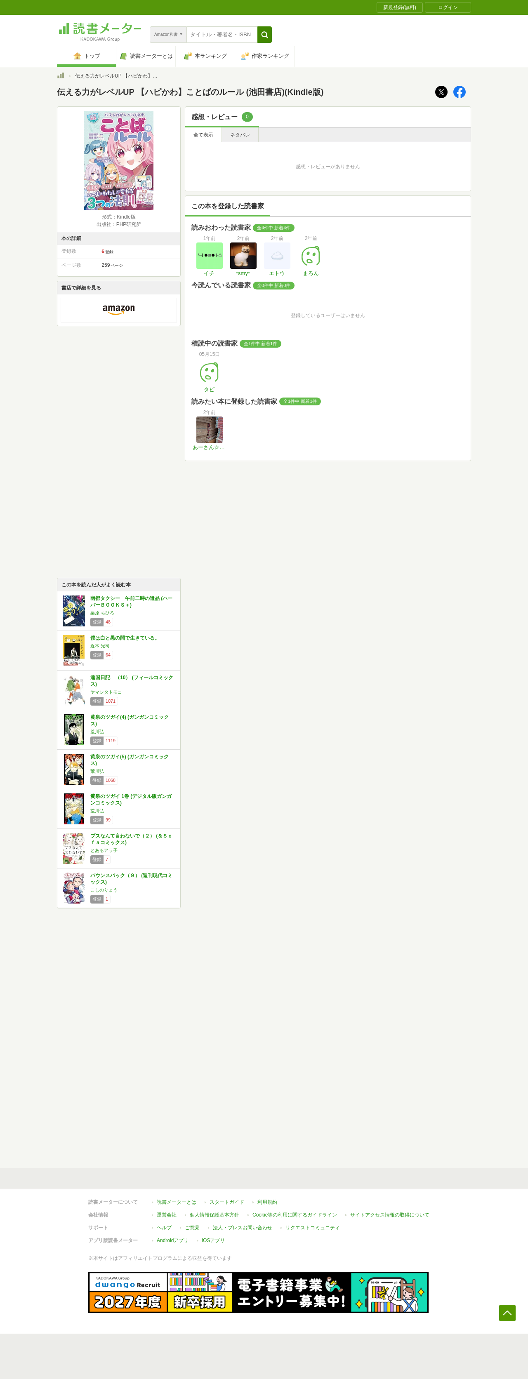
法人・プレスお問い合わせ (242, 1227)
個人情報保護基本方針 (214, 1214)
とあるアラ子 (104, 850)
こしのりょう (104, 889)
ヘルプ (164, 1227)
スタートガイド (227, 1202)
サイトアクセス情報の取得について (389, 1214)
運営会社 (167, 1214)
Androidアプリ (173, 1240)
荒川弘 (97, 731)
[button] (264, 34)
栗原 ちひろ (102, 612)
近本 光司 (100, 645)
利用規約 (267, 1202)
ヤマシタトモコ (106, 692)
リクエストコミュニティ (312, 1227)
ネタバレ (240, 135)
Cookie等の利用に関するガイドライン (294, 1214)
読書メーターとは (176, 1202)
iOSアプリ (213, 1240)
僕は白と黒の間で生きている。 (125, 638)
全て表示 (203, 135)
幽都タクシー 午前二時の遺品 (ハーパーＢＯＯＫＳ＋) (131, 601)
